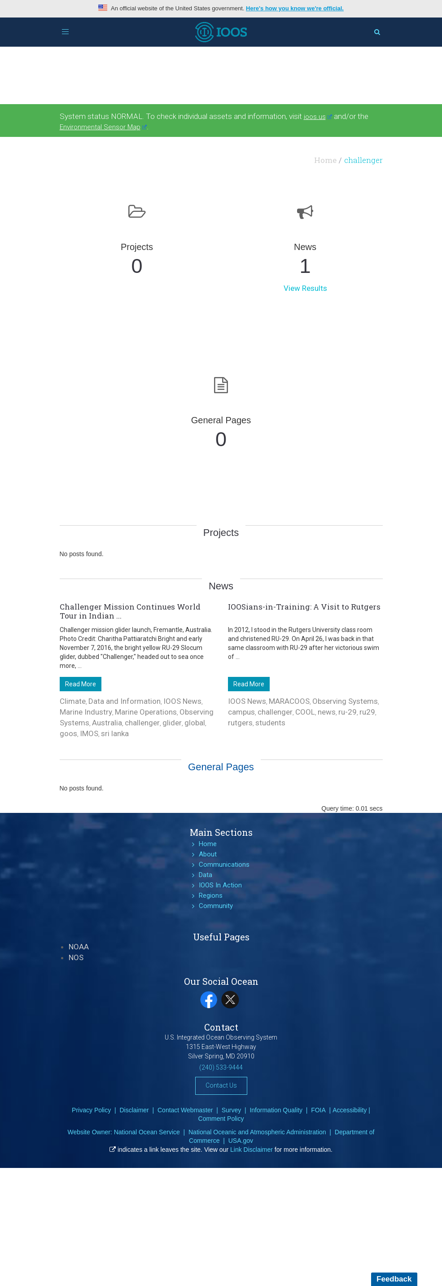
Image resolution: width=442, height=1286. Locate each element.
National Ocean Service (147, 1132)
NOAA (79, 946)
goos (68, 733)
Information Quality (275, 1110)
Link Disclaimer (251, 1149)
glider (172, 722)
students (270, 722)
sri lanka (115, 733)
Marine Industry (86, 711)
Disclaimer (134, 1110)
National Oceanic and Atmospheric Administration (257, 1132)
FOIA (318, 1110)
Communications (224, 864)
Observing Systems (345, 701)
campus (241, 711)
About (208, 854)
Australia (107, 722)
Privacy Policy (91, 1110)
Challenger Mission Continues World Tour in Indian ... (130, 611)
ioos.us (318, 117)
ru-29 (347, 711)
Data (205, 875)
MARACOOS (289, 701)
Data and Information (124, 701)
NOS (76, 957)
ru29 (367, 711)
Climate (73, 701)
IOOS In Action (220, 885)
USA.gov (240, 1140)
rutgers (240, 722)
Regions (211, 895)
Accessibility (350, 1110)
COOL (305, 711)
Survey (231, 1110)
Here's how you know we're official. (295, 8)
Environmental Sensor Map (103, 127)
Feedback (393, 1279)
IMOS (89, 733)
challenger (142, 722)
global (194, 722)
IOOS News (182, 701)
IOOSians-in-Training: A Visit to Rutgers (304, 606)
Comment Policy (221, 1118)
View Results (305, 288)
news (327, 711)
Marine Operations (146, 711)
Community (216, 906)
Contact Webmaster (185, 1110)
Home (325, 160)
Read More (80, 684)
